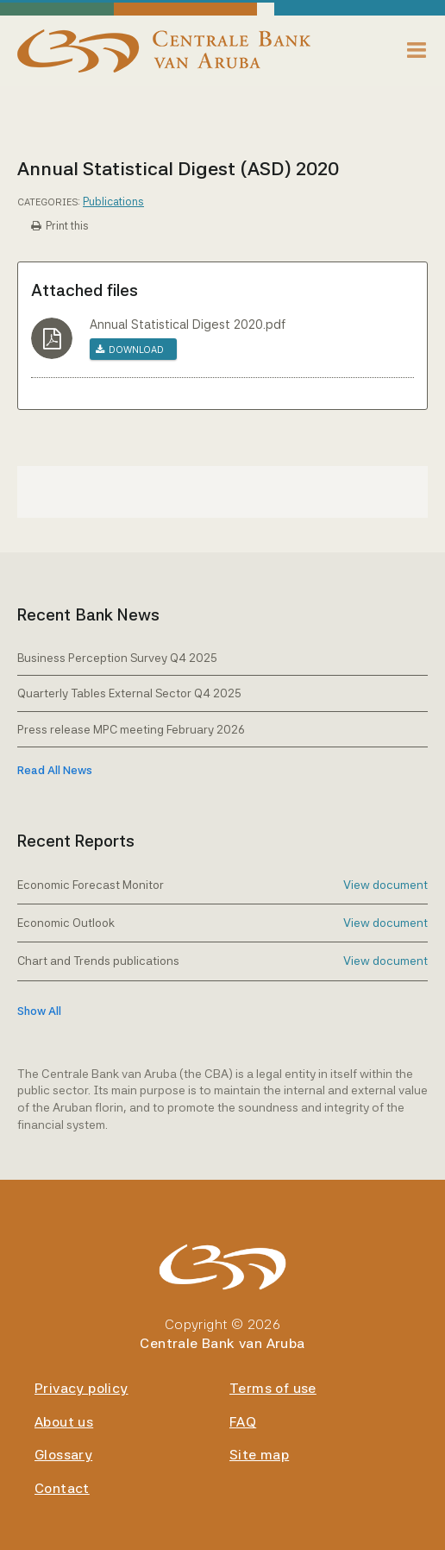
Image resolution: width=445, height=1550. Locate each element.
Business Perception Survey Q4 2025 (117, 658)
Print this (67, 225)
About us (63, 1422)
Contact (62, 1488)
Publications (113, 201)
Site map (259, 1454)
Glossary (63, 1454)
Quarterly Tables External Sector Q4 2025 (129, 693)
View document (385, 885)
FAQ (242, 1422)
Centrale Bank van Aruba (222, 1343)
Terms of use (273, 1388)
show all (39, 1011)
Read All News (54, 770)
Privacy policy (81, 1388)
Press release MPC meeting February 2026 (131, 729)
